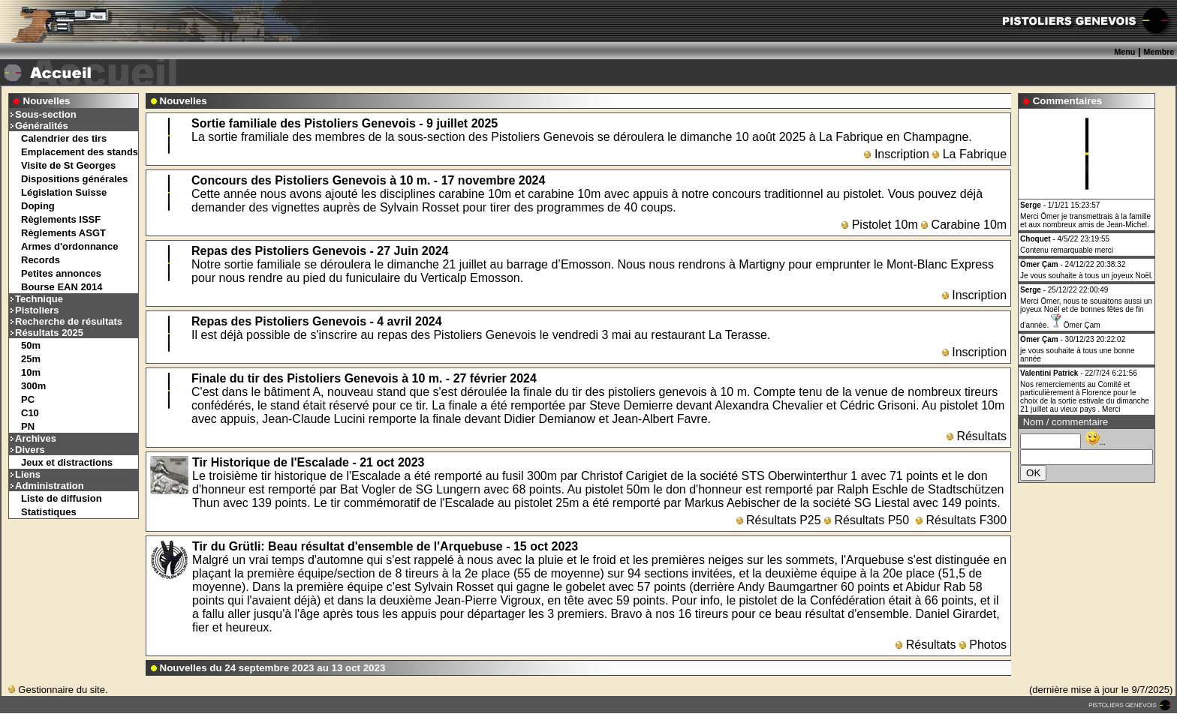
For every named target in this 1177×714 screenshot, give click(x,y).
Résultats (977, 436)
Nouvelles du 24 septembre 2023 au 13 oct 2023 (273, 668)
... (1095, 442)
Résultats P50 (866, 520)
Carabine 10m (964, 224)
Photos (983, 644)
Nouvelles (47, 100)
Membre (1158, 51)
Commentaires (1068, 100)
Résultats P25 (778, 520)
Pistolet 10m (879, 224)
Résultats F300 (961, 520)
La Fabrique (969, 154)
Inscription (896, 154)
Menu (1124, 51)
